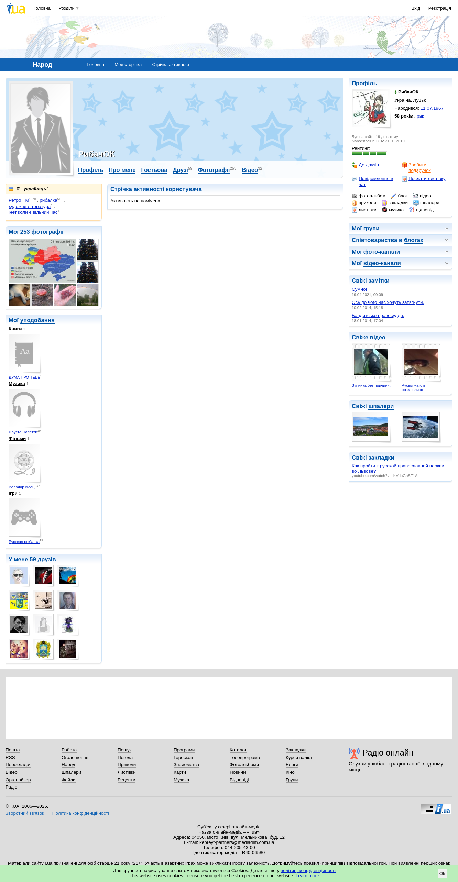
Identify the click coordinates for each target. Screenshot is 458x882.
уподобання (37, 320)
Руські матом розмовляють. (414, 387)
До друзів (365, 165)
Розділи (67, 8)
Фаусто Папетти (23, 432)
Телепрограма (245, 757)
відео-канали (382, 263)
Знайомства (186, 764)
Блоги (292, 764)
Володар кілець (22, 487)
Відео (250, 170)
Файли (69, 779)
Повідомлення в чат (372, 181)
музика (393, 210)
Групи (292, 779)
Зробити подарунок (416, 167)
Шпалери (71, 772)
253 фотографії (42, 232)
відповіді (422, 210)
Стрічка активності (171, 64)
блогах (413, 240)
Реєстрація (439, 8)
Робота (69, 749)
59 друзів (43, 559)
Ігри (13, 493)
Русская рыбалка (24, 542)
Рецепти (126, 779)
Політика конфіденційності (80, 813)
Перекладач (18, 764)
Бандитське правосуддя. (378, 315)
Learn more (307, 875)
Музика (17, 383)
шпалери (426, 203)
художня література (30, 206)
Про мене (122, 170)
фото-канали (381, 252)
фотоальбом (368, 196)
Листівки (127, 772)
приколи (364, 203)
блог (399, 196)
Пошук (125, 749)
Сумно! (359, 289)
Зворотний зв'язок (25, 813)
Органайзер (18, 779)
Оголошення (75, 757)
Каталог (238, 749)
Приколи (127, 764)
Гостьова (154, 170)
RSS (10, 757)
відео (422, 196)
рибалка (48, 200)
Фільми (17, 438)
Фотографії (214, 170)
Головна (42, 8)
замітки (379, 280)
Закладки (296, 749)
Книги (15, 328)
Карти (180, 772)
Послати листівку (423, 178)
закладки (395, 203)
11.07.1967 (432, 108)
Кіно (290, 772)
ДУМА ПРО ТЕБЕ (24, 377)
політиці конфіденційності (308, 870)
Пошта (13, 749)
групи (371, 228)
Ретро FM (19, 200)
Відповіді (239, 779)
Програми (184, 749)
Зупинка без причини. (371, 385)
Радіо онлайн (388, 752)
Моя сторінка (128, 64)
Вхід (416, 8)
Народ (68, 764)
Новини (238, 772)
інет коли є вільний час (33, 212)
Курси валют (299, 757)
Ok (442, 873)
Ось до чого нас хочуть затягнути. (388, 302)
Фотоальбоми (244, 764)
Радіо (11, 787)
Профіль (364, 83)
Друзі (180, 170)
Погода (125, 757)
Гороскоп (183, 757)
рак (420, 116)
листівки (364, 210)
